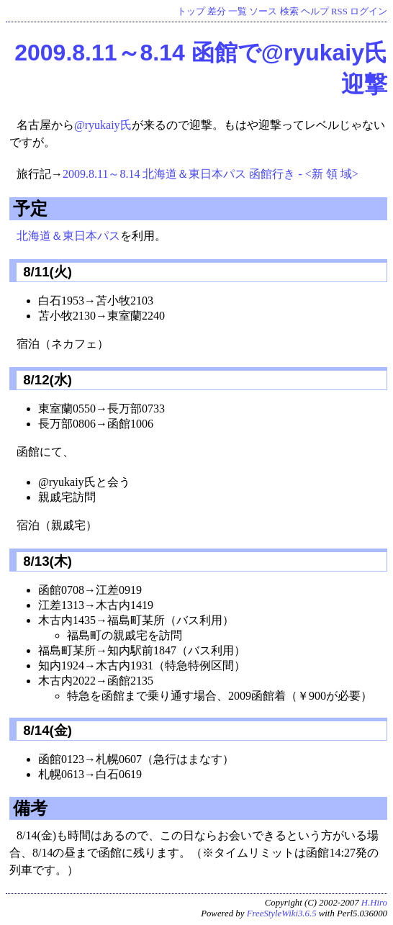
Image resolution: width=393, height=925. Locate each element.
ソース (263, 11)
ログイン (368, 11)
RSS (339, 11)
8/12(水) (45, 379)
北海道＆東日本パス (68, 236)
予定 (30, 208)
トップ (191, 11)
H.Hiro (374, 903)
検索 (289, 11)
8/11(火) (45, 271)
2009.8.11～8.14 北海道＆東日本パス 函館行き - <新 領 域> (210, 174)
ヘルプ (315, 11)
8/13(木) (45, 561)
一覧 (237, 11)
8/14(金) (45, 730)
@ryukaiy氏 (103, 125)
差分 (216, 11)
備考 (30, 808)
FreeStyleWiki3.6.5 (282, 913)
